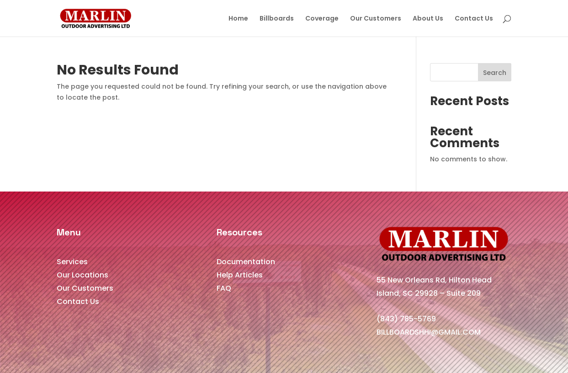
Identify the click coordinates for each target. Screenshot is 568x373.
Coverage (322, 19)
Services (72, 261)
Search (494, 72)
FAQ (224, 288)
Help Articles (240, 275)
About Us (428, 19)
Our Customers (375, 19)
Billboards (277, 19)
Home (238, 19)
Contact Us (474, 19)
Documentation (246, 261)
